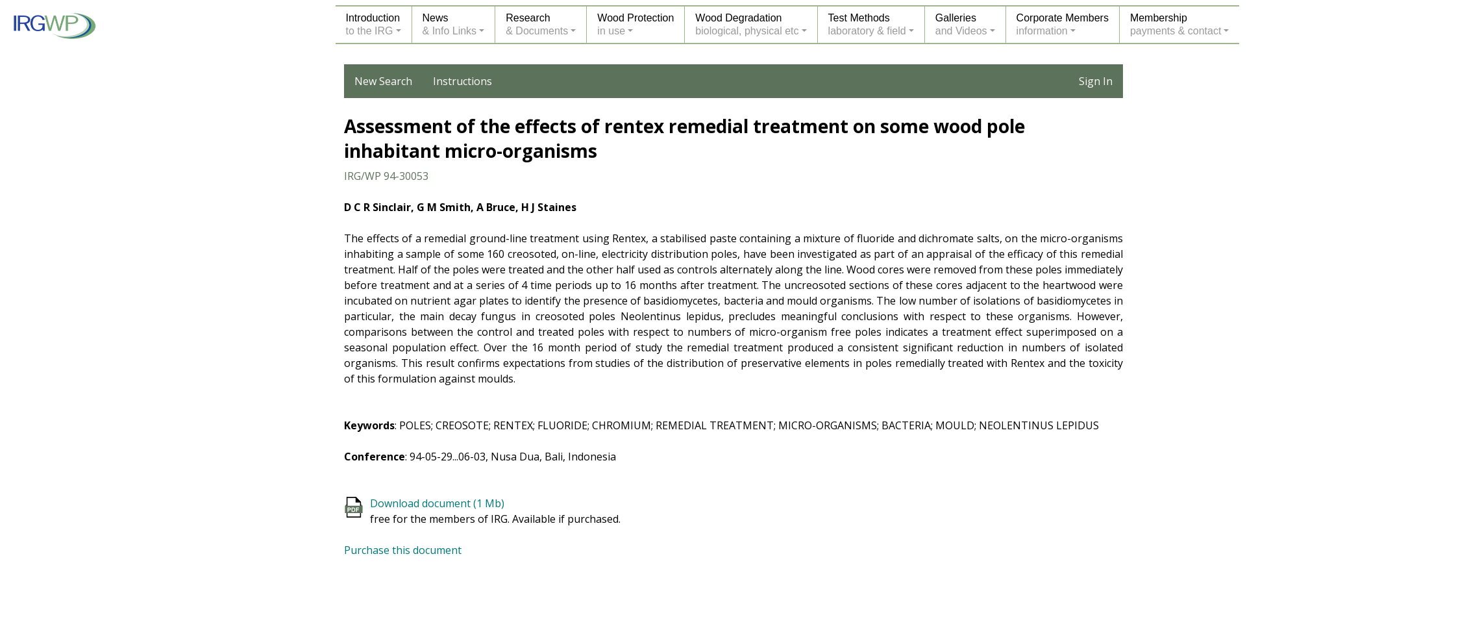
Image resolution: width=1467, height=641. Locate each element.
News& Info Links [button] (450, 24)
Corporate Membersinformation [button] (1063, 24)
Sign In (1096, 81)
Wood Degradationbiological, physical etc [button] (746, 24)
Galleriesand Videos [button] (961, 24)
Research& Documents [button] (537, 24)
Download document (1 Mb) (437, 503)
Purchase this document (403, 550)
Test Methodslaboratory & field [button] (867, 24)
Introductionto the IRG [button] (373, 24)
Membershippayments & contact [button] (1176, 24)
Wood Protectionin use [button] (635, 24)
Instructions (462, 81)
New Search (383, 81)
